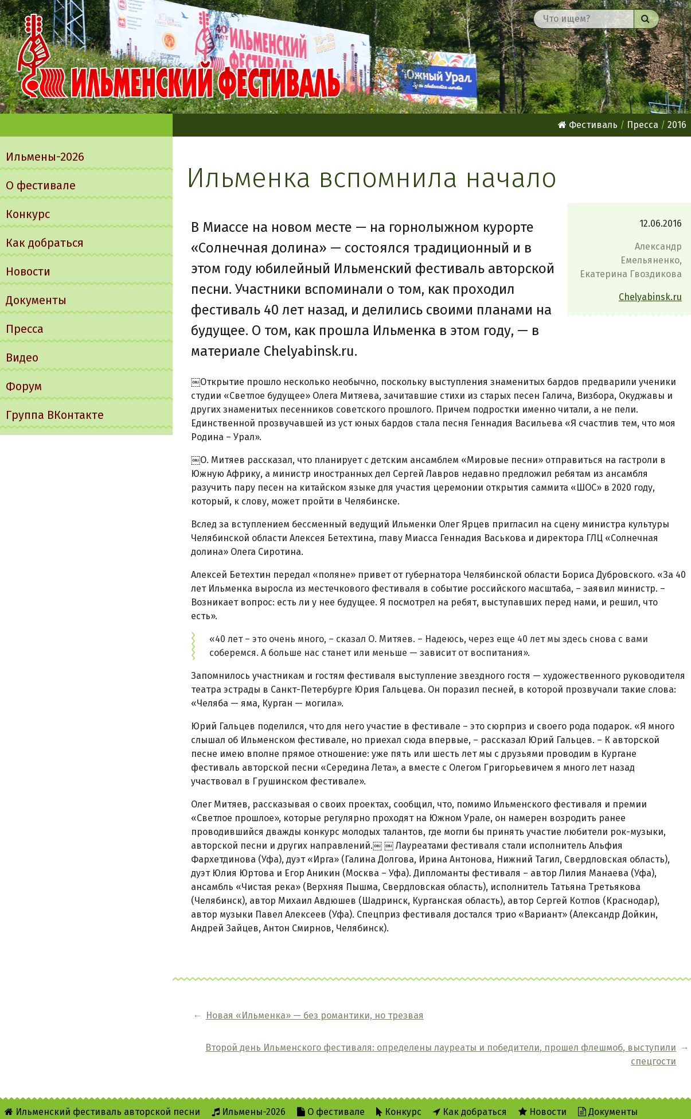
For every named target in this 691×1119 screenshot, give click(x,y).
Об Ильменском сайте (315, 1102)
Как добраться (45, 243)
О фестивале (41, 185)
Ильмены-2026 (45, 157)
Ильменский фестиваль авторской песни (179, 57)
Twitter (432, 1102)
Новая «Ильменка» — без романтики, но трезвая (262, 1022)
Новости (28, 271)
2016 (676, 124)
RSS (387, 1102)
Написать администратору (529, 1102)
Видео (22, 357)
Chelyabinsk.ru (650, 297)
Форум (24, 386)
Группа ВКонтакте (55, 415)
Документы (36, 300)
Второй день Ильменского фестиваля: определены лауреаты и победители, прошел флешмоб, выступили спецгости (536, 1022)
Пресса (25, 329)
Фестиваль (588, 124)
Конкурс (28, 214)
